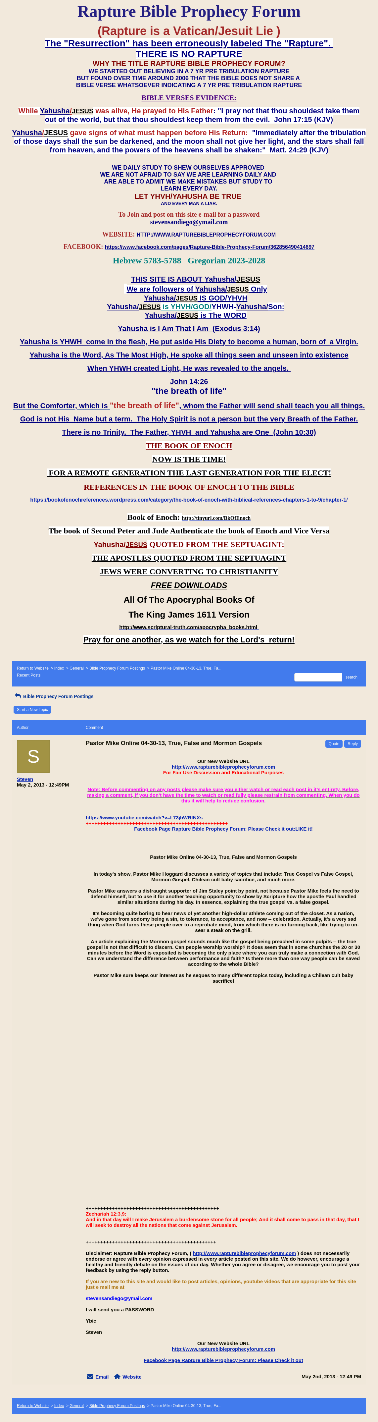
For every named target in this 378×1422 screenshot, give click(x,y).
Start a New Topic (32, 709)
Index (59, 668)
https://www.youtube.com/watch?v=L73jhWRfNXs (144, 817)
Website (131, 1377)
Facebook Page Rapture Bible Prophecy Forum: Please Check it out (223, 1360)
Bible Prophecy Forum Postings (117, 668)
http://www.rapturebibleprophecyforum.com (223, 767)
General (77, 668)
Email (102, 1377)
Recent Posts (28, 675)
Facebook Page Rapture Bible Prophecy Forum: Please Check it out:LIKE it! (223, 829)
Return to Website (33, 668)
